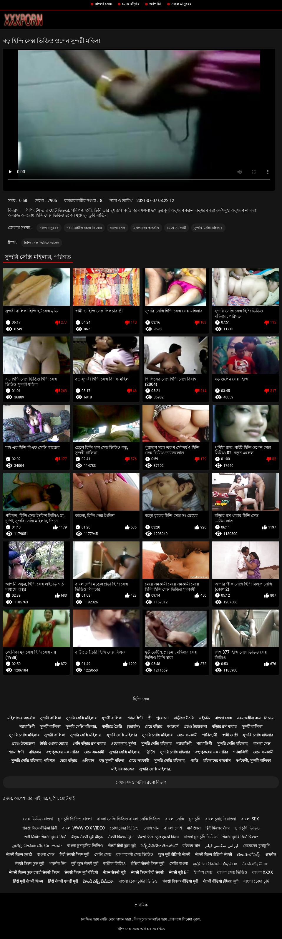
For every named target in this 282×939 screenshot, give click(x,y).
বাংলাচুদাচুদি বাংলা (220, 819)
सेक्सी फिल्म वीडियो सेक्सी (213, 854)
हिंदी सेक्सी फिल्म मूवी (74, 854)
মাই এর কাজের (122, 769)
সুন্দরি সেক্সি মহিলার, (81, 726)
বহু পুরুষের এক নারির (62, 752)
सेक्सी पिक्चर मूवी (120, 836)
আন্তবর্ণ (173, 726)
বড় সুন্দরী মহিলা (111, 760)
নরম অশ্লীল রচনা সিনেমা (84, 228)
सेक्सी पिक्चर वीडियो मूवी (180, 881)
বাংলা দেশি (173, 828)
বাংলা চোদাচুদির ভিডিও (138, 881)
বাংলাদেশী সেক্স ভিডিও (135, 854)
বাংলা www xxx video (83, 828)
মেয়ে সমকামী (176, 228)
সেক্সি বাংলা (178, 863)
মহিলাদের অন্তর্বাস (146, 228)
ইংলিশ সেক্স (203, 872)
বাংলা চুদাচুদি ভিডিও (201, 836)
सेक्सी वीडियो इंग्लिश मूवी (220, 881)
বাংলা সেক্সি (174, 819)
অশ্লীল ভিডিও (114, 863)
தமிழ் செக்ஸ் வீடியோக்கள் (37, 845)
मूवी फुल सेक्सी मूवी (84, 863)
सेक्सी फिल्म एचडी (19, 854)
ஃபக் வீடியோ (254, 863)
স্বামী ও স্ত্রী (230, 735)
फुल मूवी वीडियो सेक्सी (174, 854)
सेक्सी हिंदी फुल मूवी (122, 845)
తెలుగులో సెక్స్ (248, 854)
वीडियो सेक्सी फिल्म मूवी (147, 863)
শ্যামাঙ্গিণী (135, 718)
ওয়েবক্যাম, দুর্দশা (123, 743)
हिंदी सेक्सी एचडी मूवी (63, 881)
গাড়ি (194, 760)
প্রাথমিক (141, 905)
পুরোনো (162, 718)
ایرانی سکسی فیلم (221, 845)
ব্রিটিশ (150, 752)
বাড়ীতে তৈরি (184, 718)
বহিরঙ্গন (35, 752)
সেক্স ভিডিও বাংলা (38, 819)
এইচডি (204, 718)
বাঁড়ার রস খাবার (224, 726)
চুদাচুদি (194, 819)
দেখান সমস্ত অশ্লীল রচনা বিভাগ (141, 782)
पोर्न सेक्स (193, 828)
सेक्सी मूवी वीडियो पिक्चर (240, 836)
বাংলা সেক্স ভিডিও (232, 872)
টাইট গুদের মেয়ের (53, 743)
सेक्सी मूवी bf (179, 872)
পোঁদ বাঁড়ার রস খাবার (89, 743)
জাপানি (155, 4)
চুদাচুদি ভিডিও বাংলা (75, 819)
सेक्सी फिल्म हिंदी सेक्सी (147, 872)
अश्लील (270, 854)
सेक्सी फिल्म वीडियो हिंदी (39, 828)
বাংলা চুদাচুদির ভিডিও (85, 845)
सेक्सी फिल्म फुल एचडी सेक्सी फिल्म (34, 872)
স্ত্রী (150, 718)
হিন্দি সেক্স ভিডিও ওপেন (41, 243)
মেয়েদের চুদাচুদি (256, 845)
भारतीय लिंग (57, 863)
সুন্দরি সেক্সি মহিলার (208, 228)
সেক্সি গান (151, 828)
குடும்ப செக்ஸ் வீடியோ (215, 863)
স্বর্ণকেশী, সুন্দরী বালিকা (253, 760)
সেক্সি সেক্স (102, 854)
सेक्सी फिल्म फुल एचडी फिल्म (158, 836)
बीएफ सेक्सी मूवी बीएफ (87, 836)
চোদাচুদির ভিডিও (124, 828)
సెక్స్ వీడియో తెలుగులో (159, 845)
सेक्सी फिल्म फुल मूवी (29, 863)
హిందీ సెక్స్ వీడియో (98, 881)
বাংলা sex (250, 819)
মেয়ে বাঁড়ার (130, 4)
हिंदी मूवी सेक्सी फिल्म (28, 881)
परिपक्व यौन (191, 845)
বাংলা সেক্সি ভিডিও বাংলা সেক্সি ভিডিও (128, 819)
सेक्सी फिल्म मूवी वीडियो (81, 872)
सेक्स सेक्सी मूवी (114, 872)
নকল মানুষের (181, 4)
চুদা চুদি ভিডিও (247, 828)
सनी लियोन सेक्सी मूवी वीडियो (45, 836)
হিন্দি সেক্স (141, 698)
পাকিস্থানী (209, 735)
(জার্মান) (133, 726)
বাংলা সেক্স (103, 4)
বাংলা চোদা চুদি (256, 881)
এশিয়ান (88, 760)
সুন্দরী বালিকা (50, 718)
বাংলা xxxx (262, 872)
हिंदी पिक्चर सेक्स (217, 828)
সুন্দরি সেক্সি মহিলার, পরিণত (33, 760)
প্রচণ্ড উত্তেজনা (195, 726)
